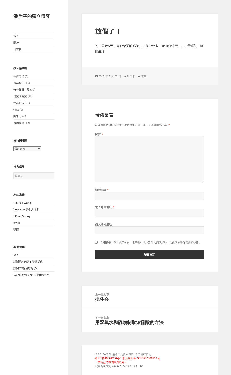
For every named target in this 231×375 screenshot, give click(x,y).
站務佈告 (18, 103)
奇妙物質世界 (21, 89)
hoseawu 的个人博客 (26, 209)
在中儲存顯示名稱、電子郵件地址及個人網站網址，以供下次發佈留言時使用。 (150, 242)
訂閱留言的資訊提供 (25, 268)
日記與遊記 (20, 96)
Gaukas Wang (22, 203)
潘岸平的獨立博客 (31, 16)
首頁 (16, 36)
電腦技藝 (18, 123)
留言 (99, 134)
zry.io (17, 223)
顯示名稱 (102, 190)
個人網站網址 (103, 224)
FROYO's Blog (21, 216)
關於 (16, 42)
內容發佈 (18, 83)
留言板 (17, 49)
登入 (16, 255)
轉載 (16, 109)
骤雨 (16, 229)
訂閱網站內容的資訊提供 (28, 261)
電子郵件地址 (104, 207)
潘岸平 (131, 76)
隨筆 (16, 116)
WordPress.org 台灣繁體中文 (31, 275)
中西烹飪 (18, 76)
